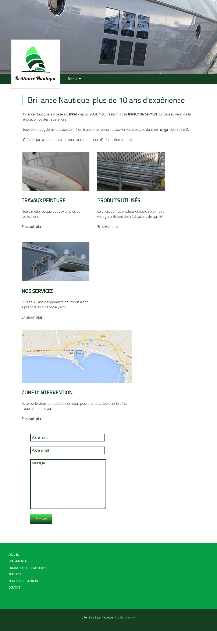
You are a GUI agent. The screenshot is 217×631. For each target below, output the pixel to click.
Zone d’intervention (23, 581)
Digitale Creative (124, 617)
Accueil (13, 554)
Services (14, 574)
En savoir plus (32, 226)
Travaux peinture (21, 561)
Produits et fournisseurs (27, 568)
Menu (72, 79)
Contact (14, 587)
